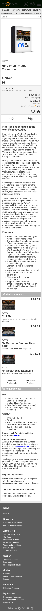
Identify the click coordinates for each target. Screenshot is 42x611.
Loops (15, 13)
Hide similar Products (30, 382)
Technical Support (10, 559)
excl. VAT (36, 104)
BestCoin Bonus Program (13, 600)
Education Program (11, 588)
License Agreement (11, 542)
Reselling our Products (12, 565)
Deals (38, 13)
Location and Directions (12, 576)
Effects (16, 10)
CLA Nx (6, 316)
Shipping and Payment (12, 534)
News (6, 508)
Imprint (6, 579)
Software (26, 10)
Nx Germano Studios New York (18, 344)
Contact (6, 574)
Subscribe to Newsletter (12, 523)
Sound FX (37, 10)
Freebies (31, 13)
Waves (5, 61)
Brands (5, 10)
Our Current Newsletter (12, 525)
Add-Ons (23, 13)
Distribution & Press (11, 540)
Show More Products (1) (12, 382)
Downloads (7, 562)
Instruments (6, 13)
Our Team (7, 537)
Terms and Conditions (12, 545)
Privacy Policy (9, 548)
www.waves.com (21, 446)
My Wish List (8, 602)
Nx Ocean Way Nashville (17, 370)
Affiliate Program (10, 551)
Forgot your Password (12, 597)
